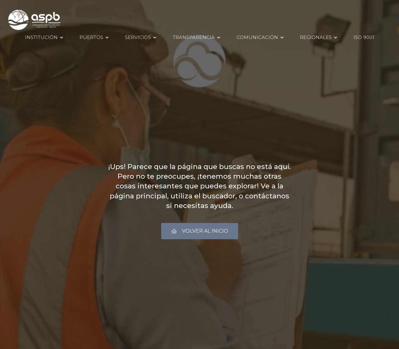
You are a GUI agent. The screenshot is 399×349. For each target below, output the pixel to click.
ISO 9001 (363, 38)
